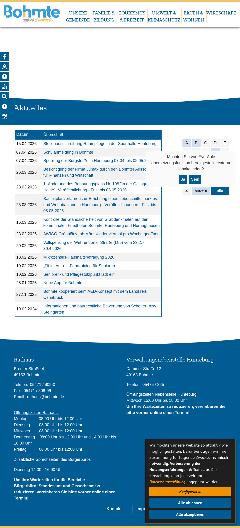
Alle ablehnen (190, 502)
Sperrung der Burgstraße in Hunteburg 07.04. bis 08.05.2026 (98, 160)
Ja (183, 179)
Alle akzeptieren (190, 514)
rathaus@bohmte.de (45, 397)
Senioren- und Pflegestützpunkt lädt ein (78, 274)
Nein (195, 179)
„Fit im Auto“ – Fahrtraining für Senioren (79, 266)
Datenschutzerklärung (167, 481)
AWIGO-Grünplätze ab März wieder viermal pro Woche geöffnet (100, 234)
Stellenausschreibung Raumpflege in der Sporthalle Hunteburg (99, 143)
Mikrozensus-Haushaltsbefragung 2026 (78, 257)
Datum (22, 134)
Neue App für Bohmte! (63, 283)
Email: (19, 397)
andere (201, 190)
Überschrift (53, 134)
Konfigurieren (190, 491)
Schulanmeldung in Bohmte (68, 152)
